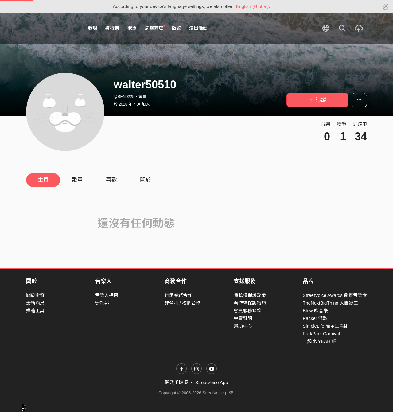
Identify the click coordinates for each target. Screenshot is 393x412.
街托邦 (102, 302)
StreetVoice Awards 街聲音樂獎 (335, 295)
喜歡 (111, 180)
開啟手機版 (176, 382)
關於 (145, 180)
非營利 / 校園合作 (183, 302)
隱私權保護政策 (250, 295)
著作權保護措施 (250, 302)
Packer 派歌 (315, 318)
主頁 (43, 180)
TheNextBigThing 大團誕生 (330, 302)
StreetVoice (51, 28)
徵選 (176, 28)
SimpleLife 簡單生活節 (325, 325)
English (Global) (252, 6)
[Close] (386, 6)
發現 (92, 28)
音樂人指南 (106, 295)
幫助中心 (243, 325)
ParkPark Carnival (321, 333)
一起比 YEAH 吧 (319, 341)
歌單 (132, 28)
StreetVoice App (211, 382)
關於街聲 (35, 295)
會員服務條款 (247, 310)
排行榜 (112, 28)
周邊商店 (155, 28)
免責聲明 (243, 318)
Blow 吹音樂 (315, 310)
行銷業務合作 (178, 295)
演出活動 (198, 28)
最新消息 (35, 302)
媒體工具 (35, 310)
